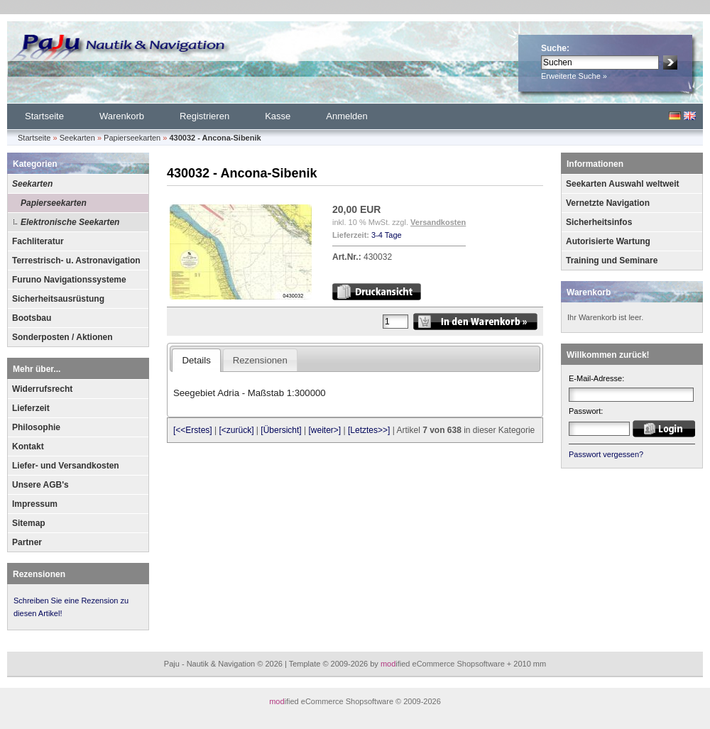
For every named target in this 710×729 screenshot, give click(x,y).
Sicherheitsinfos (599, 222)
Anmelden (347, 116)
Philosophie (36, 427)
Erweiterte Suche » (574, 76)
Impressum (35, 504)
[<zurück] (236, 430)
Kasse (277, 116)
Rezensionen (39, 574)
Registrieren (204, 116)
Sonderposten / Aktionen (62, 337)
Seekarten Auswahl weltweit (622, 184)
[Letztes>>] (369, 430)
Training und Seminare (611, 260)
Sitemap (28, 523)
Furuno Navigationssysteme (69, 280)
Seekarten (32, 184)
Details (196, 360)
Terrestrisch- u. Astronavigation (76, 260)
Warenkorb (121, 116)
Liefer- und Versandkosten (65, 466)
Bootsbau (31, 318)
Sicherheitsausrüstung (58, 299)
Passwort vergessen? (606, 454)
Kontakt (28, 446)
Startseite (44, 116)
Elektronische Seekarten (70, 222)
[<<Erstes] (192, 430)
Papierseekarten (54, 203)
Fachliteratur (38, 241)
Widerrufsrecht (42, 389)
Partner (27, 542)
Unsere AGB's (40, 485)
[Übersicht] (281, 430)
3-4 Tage (386, 235)
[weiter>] (324, 430)
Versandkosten (438, 222)
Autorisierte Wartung (608, 241)
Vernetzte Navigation (608, 203)
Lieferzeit (31, 408)
